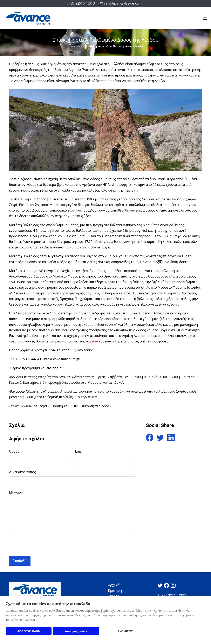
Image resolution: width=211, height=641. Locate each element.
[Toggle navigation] (205, 18)
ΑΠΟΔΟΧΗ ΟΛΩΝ (28, 631)
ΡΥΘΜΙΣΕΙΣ (125, 631)
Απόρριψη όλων (76, 631)
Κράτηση (115, 590)
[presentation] (40, 541)
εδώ (94, 341)
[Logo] (28, 17)
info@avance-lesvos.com (121, 3)
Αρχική (113, 585)
